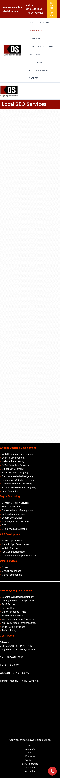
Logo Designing (10, 491)
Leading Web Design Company (18, 596)
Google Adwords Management (18, 510)
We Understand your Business (18, 619)
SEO (4, 525)
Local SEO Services (12, 517)
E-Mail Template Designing (16, 465)
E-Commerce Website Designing (19, 487)
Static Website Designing (15, 472)
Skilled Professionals (13, 615)
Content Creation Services (16, 502)
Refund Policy (9, 630)
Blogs (5, 567)
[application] (40, 30)
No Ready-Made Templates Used (19, 622)
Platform (30, 756)
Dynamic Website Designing (17, 483)
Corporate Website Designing (17, 476)
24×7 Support (9, 604)
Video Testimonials (12, 574)
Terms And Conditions (14, 626)
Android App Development (16, 544)
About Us (30, 749)
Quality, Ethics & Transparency (18, 600)
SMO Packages (30, 763)
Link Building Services (13, 514)
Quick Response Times (14, 611)
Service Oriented (10, 608)
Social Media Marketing (14, 529)
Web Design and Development (18, 454)
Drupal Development (13, 468)
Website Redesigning (13, 461)
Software (30, 767)
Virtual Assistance (11, 570)
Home (30, 745)
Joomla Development (13, 457)
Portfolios (30, 760)
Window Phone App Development (19, 555)
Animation (29, 771)
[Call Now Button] (52, 771)
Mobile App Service (12, 540)
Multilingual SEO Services (15, 521)
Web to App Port (10, 548)
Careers (30, 752)
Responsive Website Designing (18, 480)
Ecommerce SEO (11, 506)
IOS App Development (13, 551)
